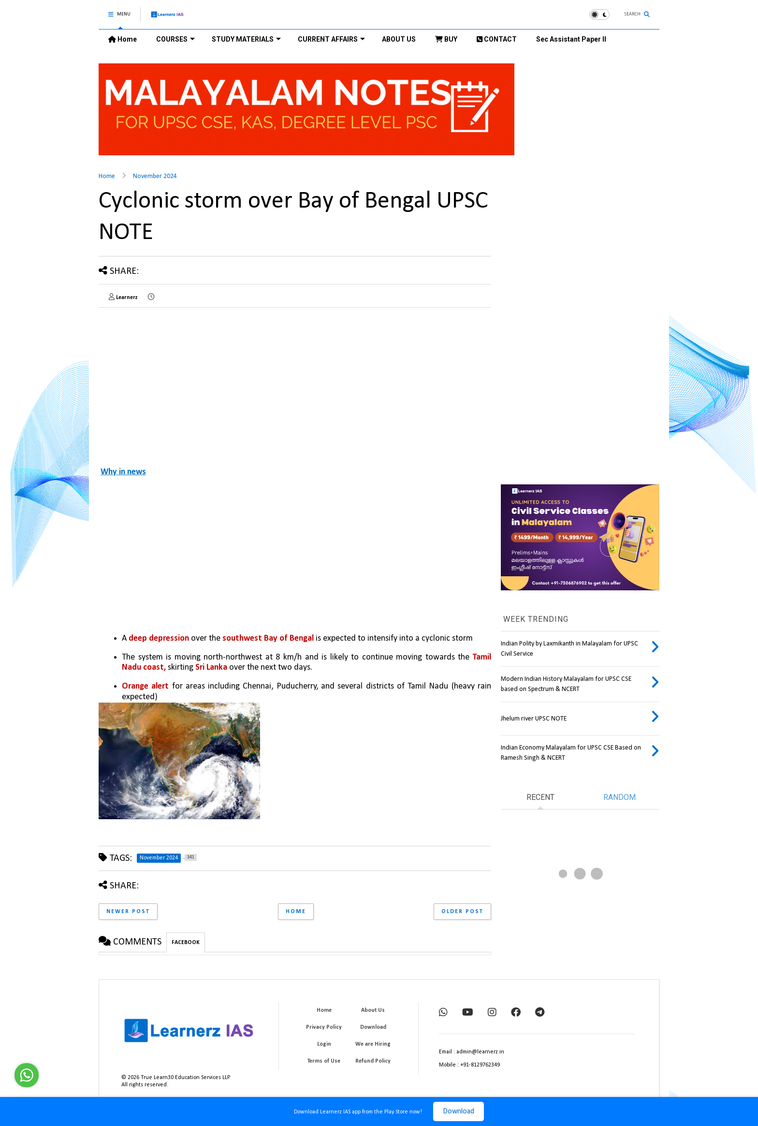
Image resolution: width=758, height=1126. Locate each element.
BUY (446, 39)
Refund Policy (373, 1061)
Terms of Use (323, 1061)
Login (324, 1044)
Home (122, 39)
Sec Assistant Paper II (571, 39)
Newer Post (128, 912)
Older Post (462, 912)
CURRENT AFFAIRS (331, 39)
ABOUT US (399, 39)
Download (458, 1111)
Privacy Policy (324, 1027)
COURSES (175, 39)
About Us (373, 1010)
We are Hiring (373, 1044)
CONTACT (497, 39)
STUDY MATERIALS (246, 39)
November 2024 (155, 176)
